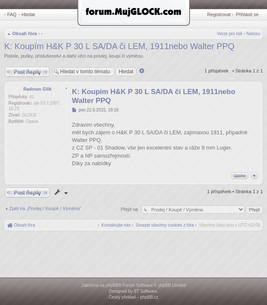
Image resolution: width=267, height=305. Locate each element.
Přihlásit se (247, 14)
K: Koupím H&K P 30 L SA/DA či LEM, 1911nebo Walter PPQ (119, 46)
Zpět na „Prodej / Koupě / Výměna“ (45, 208)
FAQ (12, 14)
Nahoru (253, 33)
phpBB (112, 285)
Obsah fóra (24, 33)
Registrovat (219, 14)
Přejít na (130, 209)
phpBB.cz (149, 297)
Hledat (28, 14)
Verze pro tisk (230, 33)
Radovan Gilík (37, 89)
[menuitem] (165, 225)
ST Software (145, 291)
